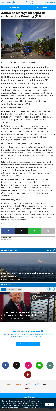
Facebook (5, 365)
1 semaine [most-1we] (11, 289)
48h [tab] (3, 289)
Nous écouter (51, 2)
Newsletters (39, 365)
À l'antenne (42, 8)
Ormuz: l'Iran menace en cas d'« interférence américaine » (27, 275)
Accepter (50, 404)
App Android (27, 374)
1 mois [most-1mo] (19, 289)
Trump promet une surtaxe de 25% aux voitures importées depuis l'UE (24, 314)
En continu (14, 8)
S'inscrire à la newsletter (28, 344)
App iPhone (50, 365)
